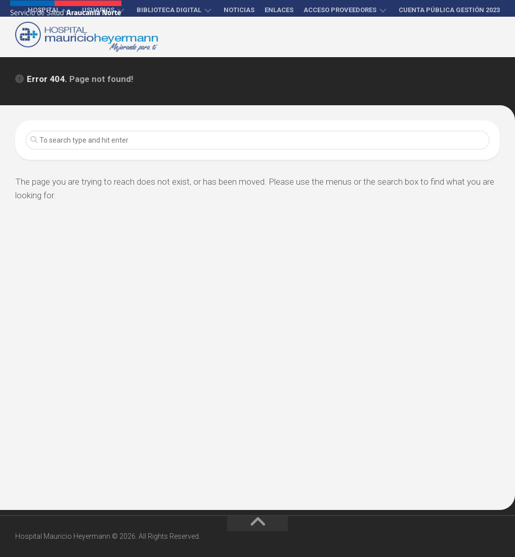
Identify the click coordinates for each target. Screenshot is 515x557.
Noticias (239, 10)
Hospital (44, 10)
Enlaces (279, 10)
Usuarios (98, 10)
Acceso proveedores (340, 10)
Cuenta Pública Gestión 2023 (449, 10)
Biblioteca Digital (169, 10)
